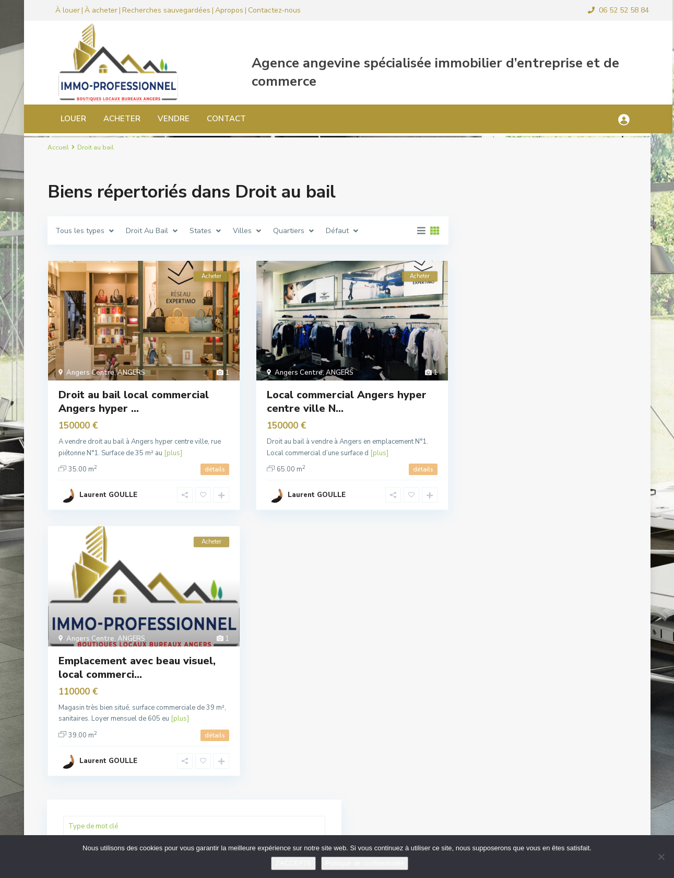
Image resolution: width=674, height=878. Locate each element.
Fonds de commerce (513, 372)
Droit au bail (501, 349)
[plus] (173, 453)
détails (215, 469)
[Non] (661, 856)
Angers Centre (90, 372)
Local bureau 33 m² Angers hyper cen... (574, 640)
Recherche (545, 238)
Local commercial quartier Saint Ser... (571, 545)
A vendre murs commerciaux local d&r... (573, 691)
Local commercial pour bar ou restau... (571, 589)
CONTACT (215, 118)
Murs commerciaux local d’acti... (574, 737)
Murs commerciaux (511, 443)
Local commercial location (523, 396)
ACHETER (110, 118)
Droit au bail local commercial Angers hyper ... (133, 401)
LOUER (62, 118)
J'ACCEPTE (293, 863)
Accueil (58, 147)
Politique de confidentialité (364, 863)
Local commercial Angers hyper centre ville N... (347, 401)
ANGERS (131, 372)
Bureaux (494, 325)
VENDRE (163, 118)
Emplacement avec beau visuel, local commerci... (137, 667)
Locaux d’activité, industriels (528, 419)
